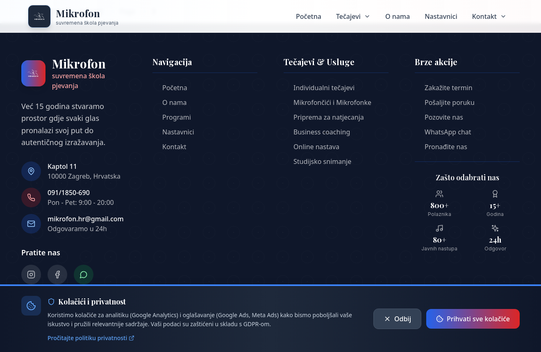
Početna (308, 16)
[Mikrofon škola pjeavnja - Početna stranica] (73, 16)
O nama (397, 16)
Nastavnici (441, 16)
